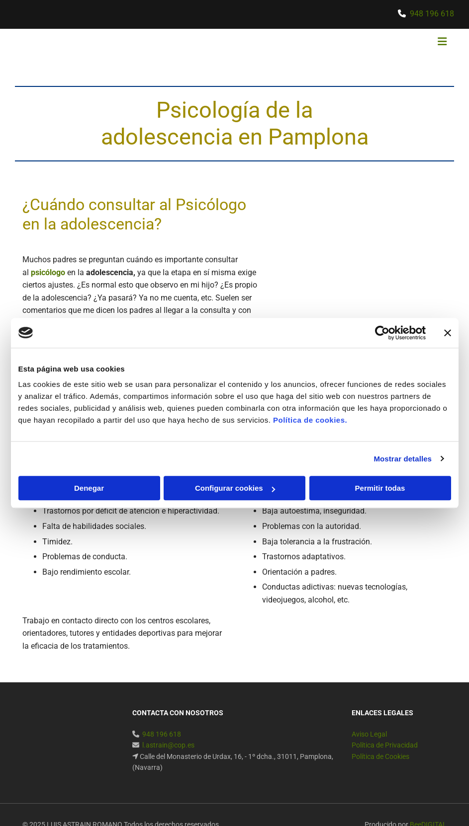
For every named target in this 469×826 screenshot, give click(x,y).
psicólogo (48, 272)
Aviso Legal (369, 734)
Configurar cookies (235, 488)
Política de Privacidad (385, 745)
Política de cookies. (310, 420)
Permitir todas (380, 488)
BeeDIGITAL (428, 804)
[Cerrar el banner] (447, 332)
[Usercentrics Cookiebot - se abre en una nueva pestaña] (382, 332)
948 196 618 (432, 13)
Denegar (89, 488)
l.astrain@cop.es (168, 745)
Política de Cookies (380, 756)
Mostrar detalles (403, 458)
